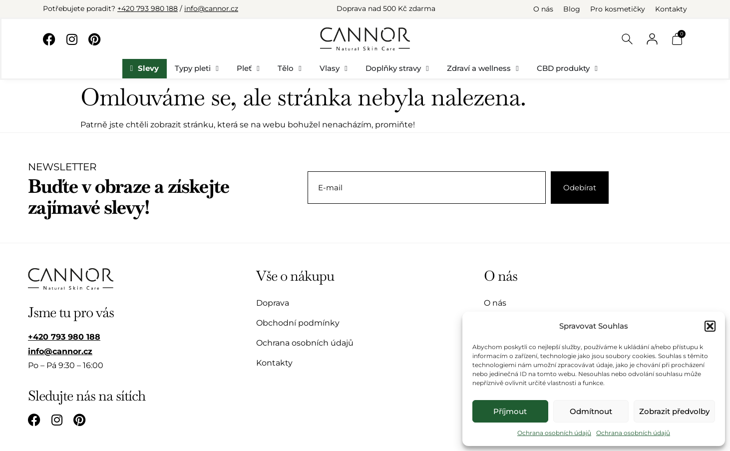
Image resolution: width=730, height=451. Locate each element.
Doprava (272, 303)
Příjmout (510, 411)
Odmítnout (591, 411)
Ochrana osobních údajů (554, 433)
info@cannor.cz (211, 8)
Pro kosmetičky (617, 8)
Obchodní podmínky (298, 323)
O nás (543, 8)
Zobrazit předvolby (674, 411)
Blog (571, 8)
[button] (710, 326)
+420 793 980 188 (147, 8)
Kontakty (671, 8)
